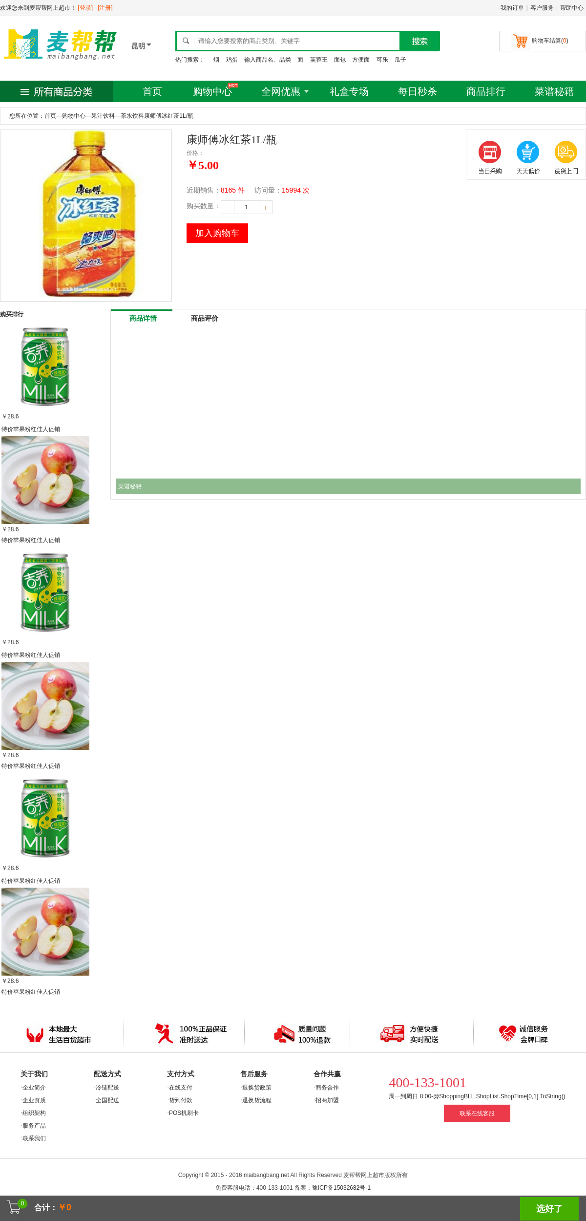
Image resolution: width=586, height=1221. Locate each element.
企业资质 (34, 1100)
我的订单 (512, 7)
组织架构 (34, 1113)
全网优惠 (280, 91)
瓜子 (400, 59)
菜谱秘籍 (554, 91)
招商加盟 (327, 1100)
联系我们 (34, 1138)
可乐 (382, 59)
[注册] (105, 7)
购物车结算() (550, 40)
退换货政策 (257, 1087)
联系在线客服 (477, 1113)
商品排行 (485, 91)
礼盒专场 (349, 91)
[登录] (85, 7)
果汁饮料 (103, 115)
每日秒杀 (417, 91)
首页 (152, 91)
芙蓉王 (319, 59)
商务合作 (327, 1087)
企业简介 (34, 1087)
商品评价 (204, 318)
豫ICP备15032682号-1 (341, 1187)
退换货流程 (257, 1100)
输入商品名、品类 (267, 59)
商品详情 (143, 318)
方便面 (361, 59)
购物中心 (212, 91)
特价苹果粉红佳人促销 (30, 429)
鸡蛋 (232, 59)
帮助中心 (572, 7)
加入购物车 (217, 233)
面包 (340, 59)
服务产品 (34, 1125)
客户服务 (542, 7)
